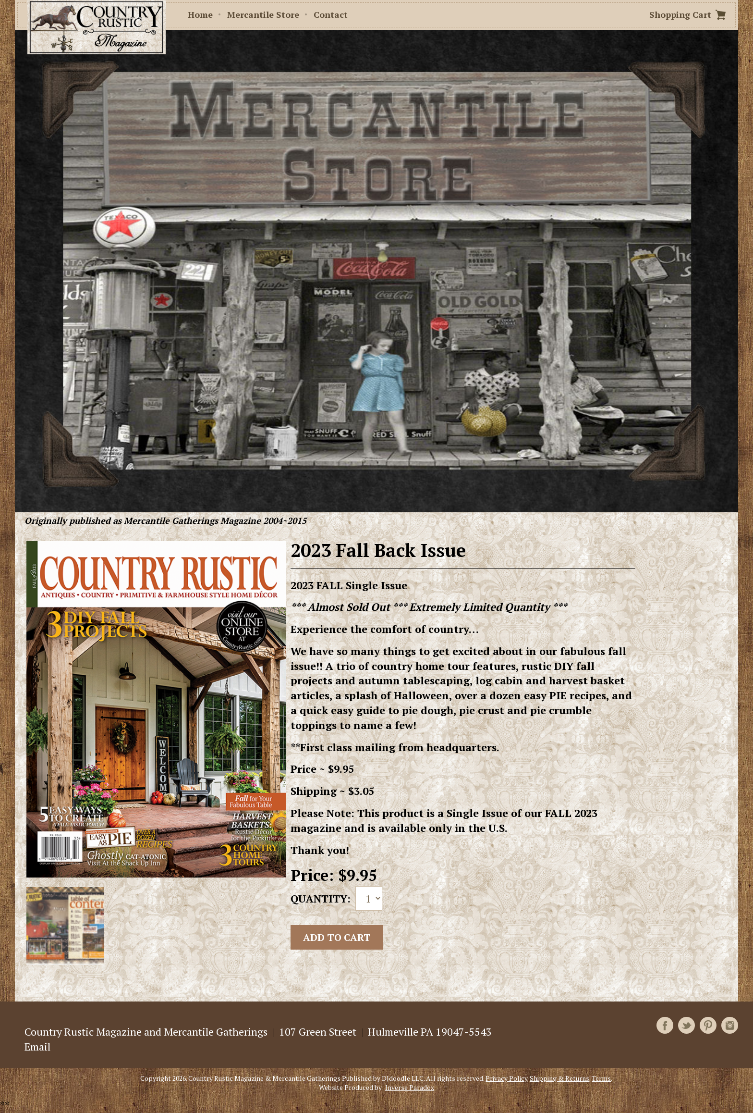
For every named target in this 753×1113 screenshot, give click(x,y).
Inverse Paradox (409, 1087)
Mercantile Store (263, 14)
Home (200, 14)
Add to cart (337, 937)
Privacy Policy (506, 1078)
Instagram (729, 1025)
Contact (331, 14)
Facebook (664, 1025)
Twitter (686, 1025)
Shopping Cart (680, 14)
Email (37, 1046)
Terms (601, 1078)
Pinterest (708, 1025)
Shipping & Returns (559, 1078)
